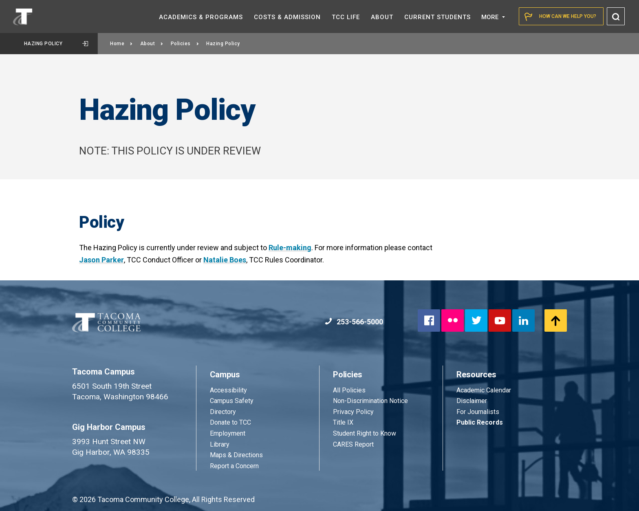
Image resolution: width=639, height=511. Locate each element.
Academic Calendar (483, 390)
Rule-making (290, 247)
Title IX (343, 422)
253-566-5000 (354, 321)
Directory (223, 412)
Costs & (287, 17)
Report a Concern (234, 466)
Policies (185, 43)
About (151, 43)
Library (219, 444)
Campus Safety (231, 401)
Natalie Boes (224, 260)
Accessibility (228, 390)
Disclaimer (471, 401)
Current (437, 17)
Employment (227, 433)
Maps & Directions (236, 455)
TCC (346, 17)
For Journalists (477, 412)
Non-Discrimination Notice (370, 401)
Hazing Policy (56, 43)
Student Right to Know (364, 433)
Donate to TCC (230, 422)
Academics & (201, 17)
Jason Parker (101, 260)
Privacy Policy (353, 412)
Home (121, 43)
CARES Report (353, 444)
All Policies (350, 390)
